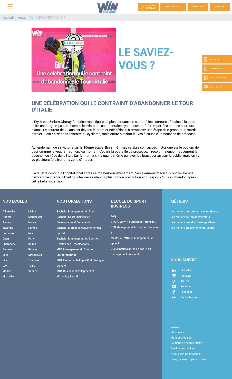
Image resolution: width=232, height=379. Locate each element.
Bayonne (8, 227)
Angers (7, 217)
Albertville (9, 211)
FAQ (113, 216)
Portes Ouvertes (173, 7)
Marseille (8, 276)
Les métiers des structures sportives (193, 222)
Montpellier (35, 217)
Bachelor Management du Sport (76, 211)
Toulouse (34, 260)
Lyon (5, 265)
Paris (31, 238)
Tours (31, 265)
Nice (31, 233)
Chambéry (9, 244)
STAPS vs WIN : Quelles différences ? (133, 221)
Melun (32, 211)
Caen (6, 238)
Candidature (198, 7)
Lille (5, 260)
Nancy (32, 222)
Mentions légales (181, 337)
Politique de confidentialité (187, 343)
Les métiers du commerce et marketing (195, 211)
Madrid (7, 271)
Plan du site (178, 332)
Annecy (7, 222)
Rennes (32, 249)
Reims (32, 244)
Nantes (32, 227)
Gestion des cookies (183, 348)
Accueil (8, 18)
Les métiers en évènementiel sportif (193, 227)
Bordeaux (8, 233)
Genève (7, 249)
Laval (6, 254)
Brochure (219, 7)
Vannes (32, 271)
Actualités (25, 18)
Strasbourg (35, 254)
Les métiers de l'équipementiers (190, 217)
